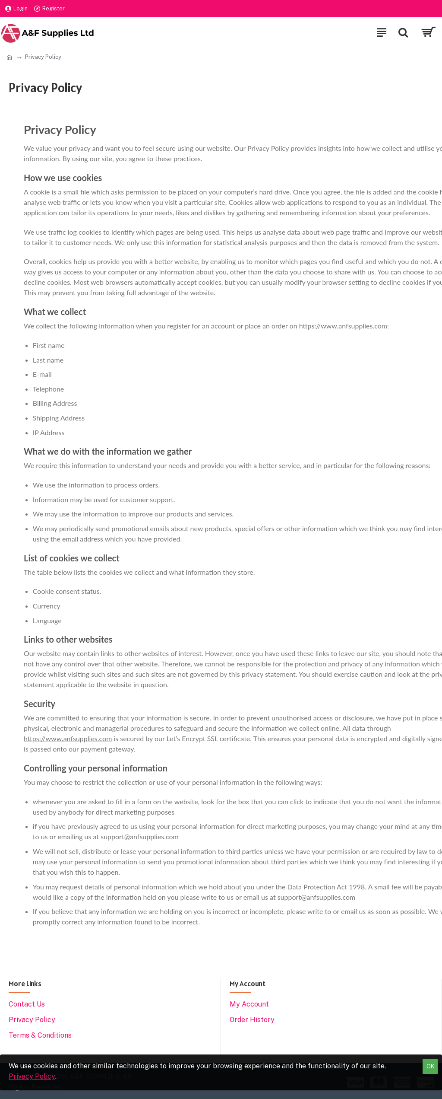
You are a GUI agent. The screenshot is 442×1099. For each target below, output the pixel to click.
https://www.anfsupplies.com (68, 738)
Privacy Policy (32, 1076)
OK (430, 1066)
